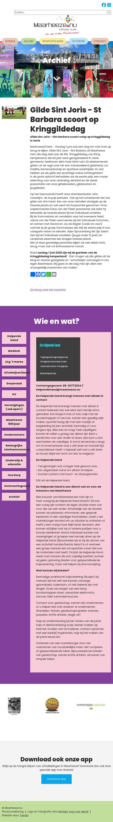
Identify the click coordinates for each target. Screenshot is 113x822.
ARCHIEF (29, 41)
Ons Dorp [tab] (14, 475)
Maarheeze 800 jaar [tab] (14, 422)
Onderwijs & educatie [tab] (14, 462)
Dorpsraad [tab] (14, 383)
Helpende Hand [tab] (14, 338)
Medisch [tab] (14, 351)
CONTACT (100, 41)
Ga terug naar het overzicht (48, 289)
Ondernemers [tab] (14, 434)
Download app (56, 779)
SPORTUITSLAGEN (52, 41)
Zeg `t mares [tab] (14, 362)
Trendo (24, 815)
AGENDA (10, 41)
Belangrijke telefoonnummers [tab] (15, 447)
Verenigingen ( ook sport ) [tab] (14, 407)
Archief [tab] (14, 497)
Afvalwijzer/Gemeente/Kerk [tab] (15, 372)
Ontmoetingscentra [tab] (15, 486)
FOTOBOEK (78, 41)
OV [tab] (14, 394)
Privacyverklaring (13, 811)
